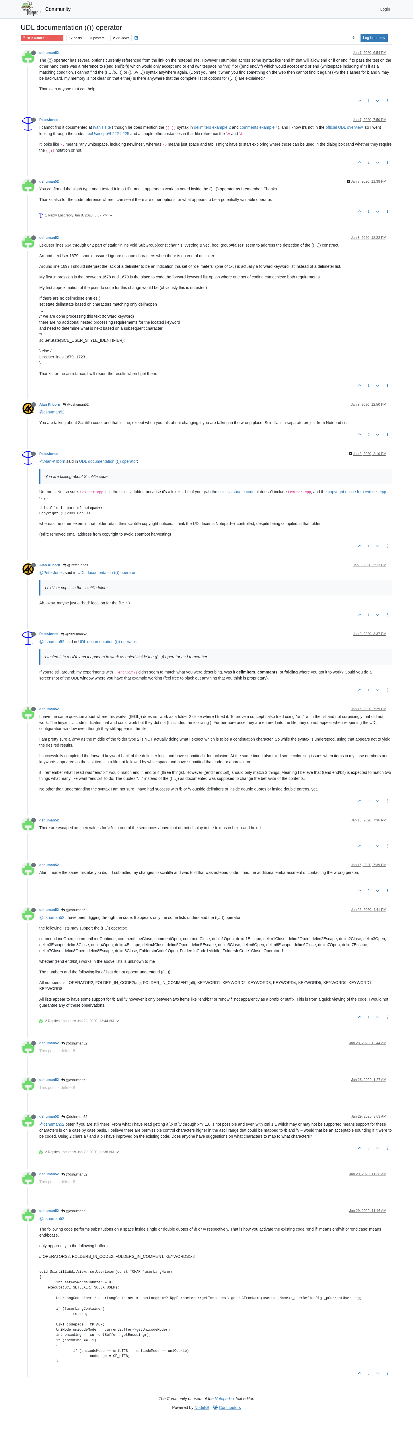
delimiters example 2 (212, 127)
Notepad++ (225, 1398)
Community (58, 9)
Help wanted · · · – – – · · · (42, 38)
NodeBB (201, 1407)
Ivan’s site (102, 127)
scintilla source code (237, 491)
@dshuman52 (76, 405)
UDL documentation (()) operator (108, 461)
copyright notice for (357, 491)
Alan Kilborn (49, 405)
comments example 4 (259, 127)
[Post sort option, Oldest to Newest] (353, 38)
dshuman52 (49, 53)
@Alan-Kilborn (52, 461)
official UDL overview (344, 127)
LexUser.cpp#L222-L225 (107, 133)
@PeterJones (75, 565)
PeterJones (48, 120)
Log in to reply (374, 38)
